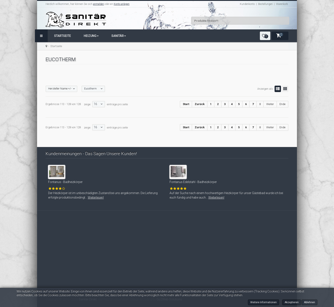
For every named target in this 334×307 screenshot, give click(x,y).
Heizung (91, 35)
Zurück (199, 104)
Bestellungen (265, 4)
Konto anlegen (122, 4)
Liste (277, 89)
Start (186, 104)
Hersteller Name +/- (60, 88)
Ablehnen (309, 302)
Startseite (62, 35)
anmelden (98, 4)
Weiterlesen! (88, 197)
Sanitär (118, 35)
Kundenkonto (247, 4)
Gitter (284, 89)
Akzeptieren (292, 302)
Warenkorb (282, 4)
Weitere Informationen (263, 302)
